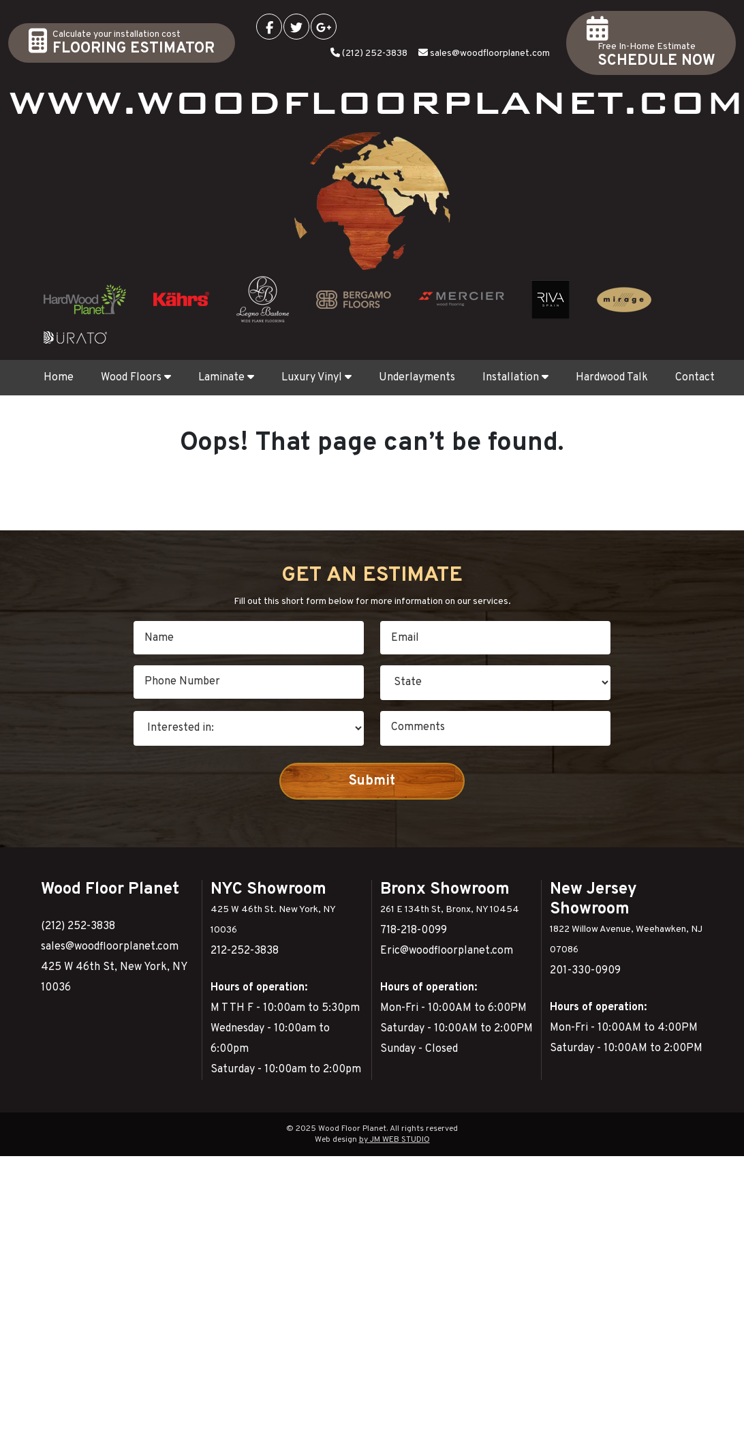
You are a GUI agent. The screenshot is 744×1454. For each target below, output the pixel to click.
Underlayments (417, 377)
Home (59, 377)
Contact (695, 377)
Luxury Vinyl (316, 377)
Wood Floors (136, 377)
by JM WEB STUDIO (394, 1139)
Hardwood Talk (612, 377)
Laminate (226, 377)
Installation (515, 377)
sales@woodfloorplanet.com (490, 53)
